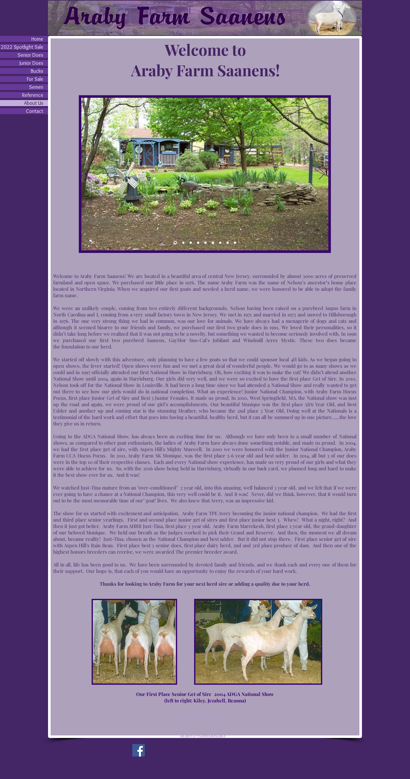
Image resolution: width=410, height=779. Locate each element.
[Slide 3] (191, 243)
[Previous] (88, 174)
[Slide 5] (198, 243)
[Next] (322, 174)
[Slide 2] (205, 243)
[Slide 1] (175, 243)
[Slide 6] (213, 243)
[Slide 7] (220, 243)
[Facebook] (138, 750)
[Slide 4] (183, 243)
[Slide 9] (235, 243)
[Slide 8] (227, 243)
